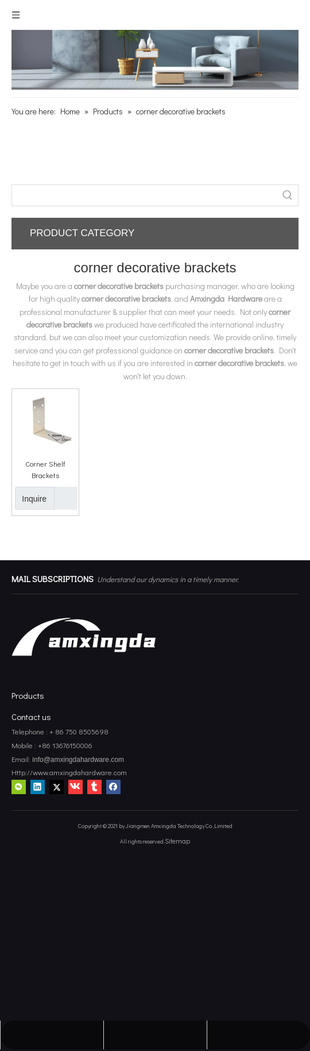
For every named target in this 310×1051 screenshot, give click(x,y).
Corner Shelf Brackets (45, 469)
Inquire (30, 498)
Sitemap (177, 840)
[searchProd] (144, 195)
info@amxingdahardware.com (77, 760)
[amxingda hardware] (155, 60)
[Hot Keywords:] (287, 195)
